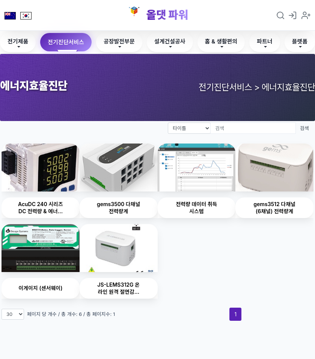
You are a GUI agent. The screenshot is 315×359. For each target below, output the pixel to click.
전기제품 (18, 41)
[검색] (253, 128)
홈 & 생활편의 (221, 41)
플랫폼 (299, 41)
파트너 (264, 41)
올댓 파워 (167, 14)
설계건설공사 (169, 41)
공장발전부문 (119, 41)
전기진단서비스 (66, 42)
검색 (304, 128)
